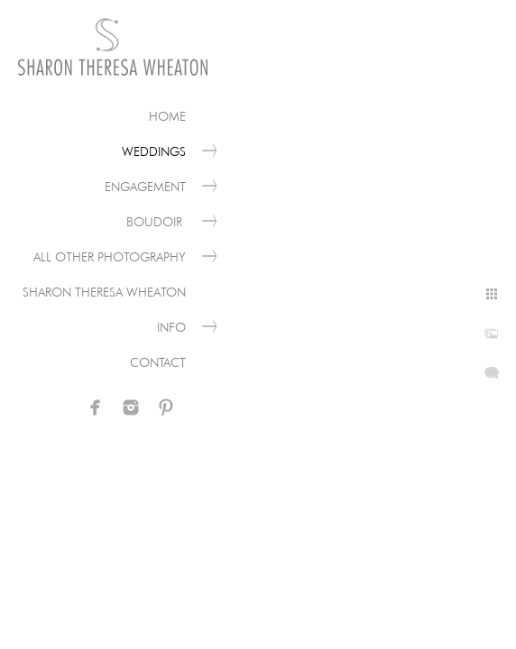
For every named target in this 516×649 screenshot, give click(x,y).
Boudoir (156, 222)
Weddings (154, 151)
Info (171, 327)
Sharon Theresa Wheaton (104, 292)
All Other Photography (109, 257)
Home (167, 116)
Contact (158, 362)
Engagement (145, 186)
